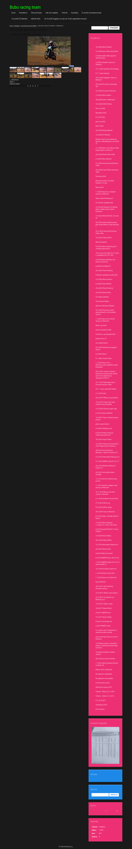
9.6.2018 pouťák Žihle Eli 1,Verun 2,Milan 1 (107, 530)
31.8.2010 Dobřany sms (104, 428)
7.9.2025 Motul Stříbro (103, 95)
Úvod (13, 13)
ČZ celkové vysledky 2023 (104, 203)
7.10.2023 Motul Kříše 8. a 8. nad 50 (107, 217)
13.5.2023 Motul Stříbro (104, 279)
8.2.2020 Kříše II (101, 354)
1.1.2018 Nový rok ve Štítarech (106, 577)
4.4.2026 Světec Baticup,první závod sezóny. (106, 57)
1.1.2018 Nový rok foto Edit (105, 573)
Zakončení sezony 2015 (104, 687)
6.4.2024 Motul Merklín (104, 159)
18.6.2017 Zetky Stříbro (104, 608)
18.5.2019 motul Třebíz (104, 439)
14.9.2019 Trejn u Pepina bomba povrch (107, 418)
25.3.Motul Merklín (102, 297)
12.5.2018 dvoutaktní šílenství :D (107, 545)
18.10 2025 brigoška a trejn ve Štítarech (106, 79)
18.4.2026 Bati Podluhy (104, 47)
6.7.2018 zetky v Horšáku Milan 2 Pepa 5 (107, 517)
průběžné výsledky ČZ (103, 266)
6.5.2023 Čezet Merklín (103, 284)
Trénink (65, 13)
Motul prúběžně (101, 242)
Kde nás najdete (52, 13)
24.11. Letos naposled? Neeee (106, 389)
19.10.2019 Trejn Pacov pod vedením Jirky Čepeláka (105, 403)
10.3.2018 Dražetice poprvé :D (106, 569)
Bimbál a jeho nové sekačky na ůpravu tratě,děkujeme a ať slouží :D (107, 141)
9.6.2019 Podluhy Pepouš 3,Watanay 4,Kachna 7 (104, 434)
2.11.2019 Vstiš (101, 393)
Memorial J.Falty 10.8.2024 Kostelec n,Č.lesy (105, 182)
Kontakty (74, 13)
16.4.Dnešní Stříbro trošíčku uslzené (105, 653)
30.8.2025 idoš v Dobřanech (105, 100)
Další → (12, 82)
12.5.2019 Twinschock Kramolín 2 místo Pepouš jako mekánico (107, 445)
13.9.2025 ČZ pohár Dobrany (106, 91)
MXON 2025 (35, 19)
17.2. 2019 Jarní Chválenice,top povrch (106, 480)
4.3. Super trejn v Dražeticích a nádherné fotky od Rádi (106, 631)
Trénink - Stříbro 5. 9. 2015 (105, 696)
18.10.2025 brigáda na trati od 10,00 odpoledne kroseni (65, 19)
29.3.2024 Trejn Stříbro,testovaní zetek (107, 171)
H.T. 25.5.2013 (101, 700)
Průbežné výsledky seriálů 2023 (106, 275)
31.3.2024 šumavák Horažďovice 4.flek (107, 164)
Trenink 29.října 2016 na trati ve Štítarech (107, 638)
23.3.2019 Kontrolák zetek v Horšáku (105, 473)
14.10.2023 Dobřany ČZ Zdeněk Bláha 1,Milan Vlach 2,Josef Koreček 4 (106, 209)
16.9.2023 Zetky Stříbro (104, 238)
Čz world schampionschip (91, 13)
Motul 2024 (99, 187)
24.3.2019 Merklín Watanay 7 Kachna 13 (106, 467)
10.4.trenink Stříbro (102, 301)
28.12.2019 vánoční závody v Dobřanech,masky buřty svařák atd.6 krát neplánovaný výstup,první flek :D (106, 374)
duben (103, 811)
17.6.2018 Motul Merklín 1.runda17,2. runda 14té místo (106, 524)
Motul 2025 (99, 126)
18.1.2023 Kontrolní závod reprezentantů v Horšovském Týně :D (106, 312)
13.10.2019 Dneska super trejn (106, 409)
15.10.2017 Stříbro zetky (104, 604)
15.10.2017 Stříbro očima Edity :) (107, 593)
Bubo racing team (25, 7)
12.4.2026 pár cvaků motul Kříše (107, 51)
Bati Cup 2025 (100, 122)
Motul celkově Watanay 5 (104, 198)
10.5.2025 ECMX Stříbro (104, 104)
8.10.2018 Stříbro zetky (104, 507)
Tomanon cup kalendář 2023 (106, 334)
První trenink (100, 709)
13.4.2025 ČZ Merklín (19, 19)
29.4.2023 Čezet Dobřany (104, 288)
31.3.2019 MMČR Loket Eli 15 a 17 (107, 461)
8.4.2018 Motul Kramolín (104, 553)
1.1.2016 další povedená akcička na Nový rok (107, 664)
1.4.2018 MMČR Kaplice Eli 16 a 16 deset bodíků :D (107, 563)
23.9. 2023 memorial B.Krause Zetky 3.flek (106, 232)
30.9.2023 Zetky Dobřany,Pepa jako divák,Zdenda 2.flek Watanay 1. (107, 224)
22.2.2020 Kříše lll (102, 343)
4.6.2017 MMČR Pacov (103, 613)
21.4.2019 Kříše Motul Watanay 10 (107, 457)
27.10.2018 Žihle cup (103, 503)
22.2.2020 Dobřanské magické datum (106, 348)
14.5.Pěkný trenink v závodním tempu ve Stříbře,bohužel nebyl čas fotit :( (106, 645)
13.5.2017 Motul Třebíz (104, 617)
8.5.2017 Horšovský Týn (104, 621)
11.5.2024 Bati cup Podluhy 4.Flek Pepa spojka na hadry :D (107, 149)
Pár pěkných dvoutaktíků (104, 678)
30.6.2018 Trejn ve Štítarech (105, 512)
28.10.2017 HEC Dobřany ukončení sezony (104, 587)
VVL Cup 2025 (100, 108)
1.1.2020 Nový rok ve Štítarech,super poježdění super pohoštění (107, 365)
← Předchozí (14, 79)
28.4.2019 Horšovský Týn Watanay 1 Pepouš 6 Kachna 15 (106, 451)
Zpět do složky (15, 84)
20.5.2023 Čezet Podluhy (104, 270)
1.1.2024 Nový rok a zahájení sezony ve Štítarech (106, 193)
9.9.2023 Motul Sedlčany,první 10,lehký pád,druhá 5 (106, 247)
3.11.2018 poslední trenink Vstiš (107, 498)
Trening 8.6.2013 (101, 705)
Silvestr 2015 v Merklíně (104, 670)
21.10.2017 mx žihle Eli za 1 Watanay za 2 (105, 598)
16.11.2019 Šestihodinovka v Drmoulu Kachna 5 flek (105, 383)
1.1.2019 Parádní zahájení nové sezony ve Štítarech (106, 486)
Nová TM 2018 (101, 582)
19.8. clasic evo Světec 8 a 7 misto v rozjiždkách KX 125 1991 (107, 254)
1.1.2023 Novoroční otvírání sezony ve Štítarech (105, 320)
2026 (108, 811)
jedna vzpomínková (102, 424)
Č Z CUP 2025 (100, 117)
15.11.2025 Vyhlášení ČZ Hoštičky (107, 69)
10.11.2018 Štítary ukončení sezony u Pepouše (105, 493)
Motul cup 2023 (101, 325)
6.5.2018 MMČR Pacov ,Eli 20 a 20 (107, 558)
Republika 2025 (101, 113)
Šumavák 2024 (101, 176)
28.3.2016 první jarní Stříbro (29, 26)
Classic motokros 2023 (103, 330)
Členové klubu (36, 13)
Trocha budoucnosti (103, 683)
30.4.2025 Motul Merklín (104, 130)
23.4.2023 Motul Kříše (103, 292)
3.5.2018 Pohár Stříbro (103, 536)
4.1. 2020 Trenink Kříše (103, 358)
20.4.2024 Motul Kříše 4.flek (105, 154)
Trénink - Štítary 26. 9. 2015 (105, 692)
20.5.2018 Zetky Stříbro (104, 540)
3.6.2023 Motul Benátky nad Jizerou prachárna (105, 261)
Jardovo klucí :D (101, 339)
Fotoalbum (23, 13)
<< (94, 811)
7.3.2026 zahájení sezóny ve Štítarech (105, 63)
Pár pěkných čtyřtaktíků (104, 674)
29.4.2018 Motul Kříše (103, 549)
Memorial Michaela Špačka (105, 306)
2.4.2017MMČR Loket (103, 626)
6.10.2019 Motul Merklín (104, 413)
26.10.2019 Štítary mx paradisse (107, 398)
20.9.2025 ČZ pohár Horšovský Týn (106, 85)
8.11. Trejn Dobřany (102, 73)
